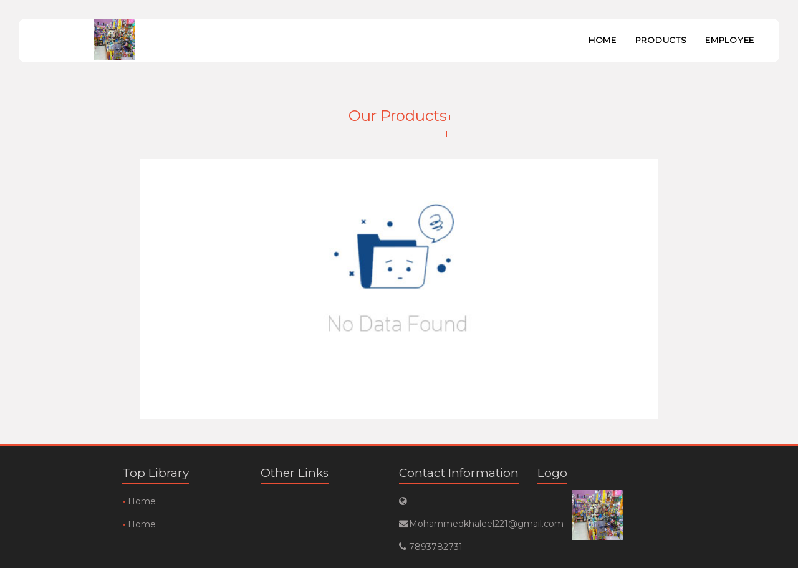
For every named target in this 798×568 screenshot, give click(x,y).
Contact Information (459, 473)
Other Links (295, 473)
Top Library (155, 473)
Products (661, 40)
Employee (729, 40)
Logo (552, 473)
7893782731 (436, 546)
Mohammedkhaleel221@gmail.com (459, 523)
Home (603, 40)
